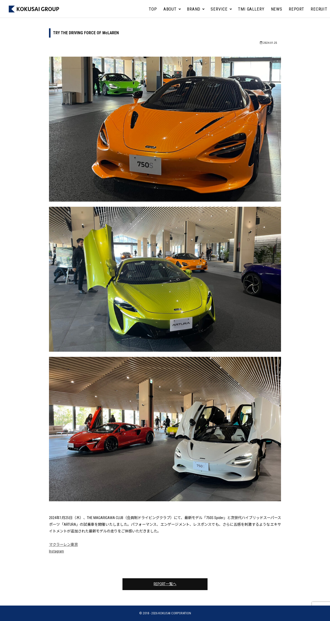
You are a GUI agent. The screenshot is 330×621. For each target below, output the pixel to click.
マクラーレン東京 (63, 544)
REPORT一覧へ (165, 584)
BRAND (193, 9)
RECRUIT (319, 9)
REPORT (296, 9)
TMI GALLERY (251, 9)
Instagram (56, 551)
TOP (153, 9)
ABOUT (170, 9)
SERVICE (219, 9)
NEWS (276, 9)
